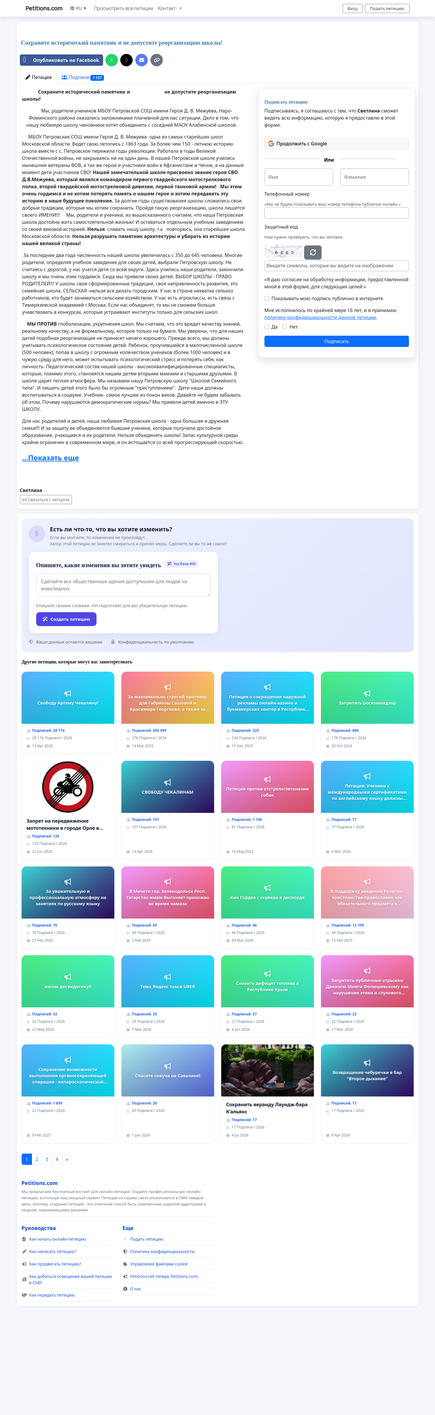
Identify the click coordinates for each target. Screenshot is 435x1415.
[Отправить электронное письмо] (141, 143)
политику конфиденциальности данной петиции (320, 400)
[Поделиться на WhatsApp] (111, 143)
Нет (293, 409)
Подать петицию (387, 8)
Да (275, 409)
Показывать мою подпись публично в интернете (327, 381)
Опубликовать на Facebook (59, 143)
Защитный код (281, 309)
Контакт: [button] (168, 8)
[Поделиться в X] (126, 143)
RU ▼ (78, 8)
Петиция (38, 160)
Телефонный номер (287, 277)
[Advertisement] (197, 72)
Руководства (39, 1310)
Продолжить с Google (297, 226)
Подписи (83, 160)
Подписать (337, 424)
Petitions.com (44, 8)
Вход (353, 8)
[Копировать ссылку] (156, 143)
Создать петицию (66, 702)
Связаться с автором (46, 582)
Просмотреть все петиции (123, 8)
